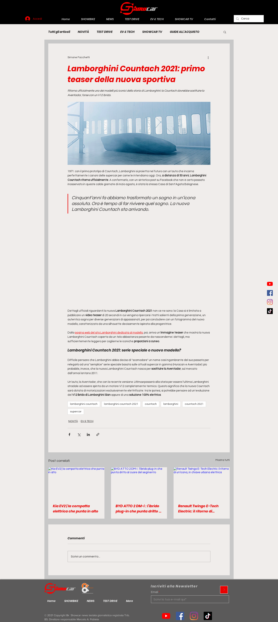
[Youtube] (270, 284)
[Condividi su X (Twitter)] (79, 434)
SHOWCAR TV (152, 32)
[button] (225, 31)
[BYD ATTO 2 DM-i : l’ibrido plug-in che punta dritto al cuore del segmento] (139, 483)
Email (154, 592)
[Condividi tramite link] (98, 434)
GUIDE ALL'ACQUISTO (184, 32)
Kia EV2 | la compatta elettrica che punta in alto (75, 509)
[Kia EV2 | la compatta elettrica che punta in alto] (76, 483)
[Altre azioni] (208, 57)
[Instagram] (270, 302)
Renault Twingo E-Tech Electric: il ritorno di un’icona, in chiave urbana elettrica (198, 509)
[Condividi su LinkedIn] (88, 434)
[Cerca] (248, 18)
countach (151, 404)
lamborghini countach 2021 (121, 404)
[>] (224, 590)
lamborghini (170, 404)
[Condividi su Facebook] (69, 434)
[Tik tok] (208, 616)
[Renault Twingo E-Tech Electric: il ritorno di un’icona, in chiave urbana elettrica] (202, 483)
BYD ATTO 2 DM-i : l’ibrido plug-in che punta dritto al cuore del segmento (139, 509)
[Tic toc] (270, 311)
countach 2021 (194, 404)
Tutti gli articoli (59, 32)
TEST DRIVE (105, 32)
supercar (75, 411)
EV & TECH (127, 32)
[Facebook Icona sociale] (270, 293)
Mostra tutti (222, 460)
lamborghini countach (83, 404)
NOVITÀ (83, 32)
